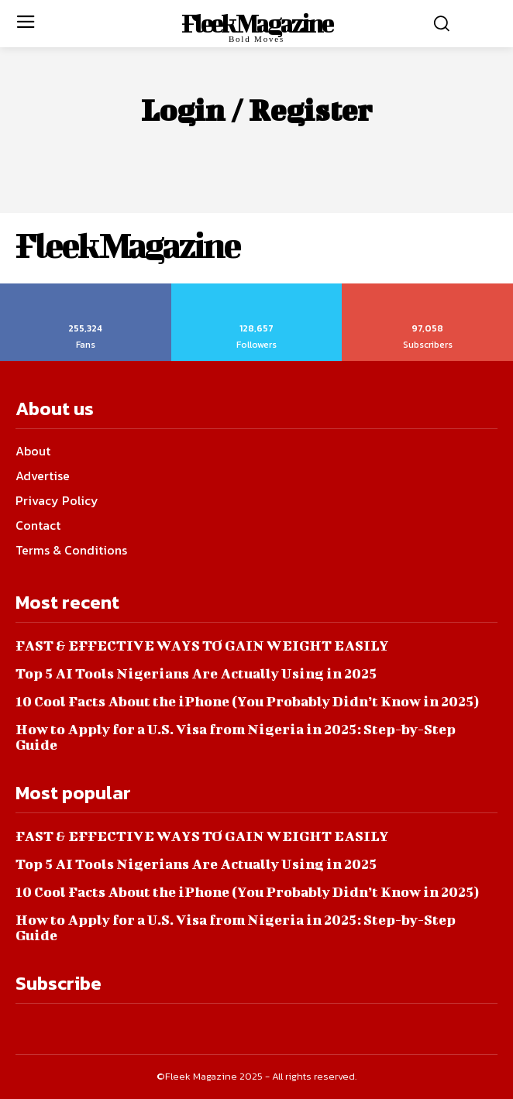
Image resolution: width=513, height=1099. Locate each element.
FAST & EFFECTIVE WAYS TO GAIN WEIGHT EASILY (202, 645)
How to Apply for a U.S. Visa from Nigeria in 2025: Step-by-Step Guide (235, 737)
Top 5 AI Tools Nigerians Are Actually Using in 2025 (196, 673)
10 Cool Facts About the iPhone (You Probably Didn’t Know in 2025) (247, 701)
